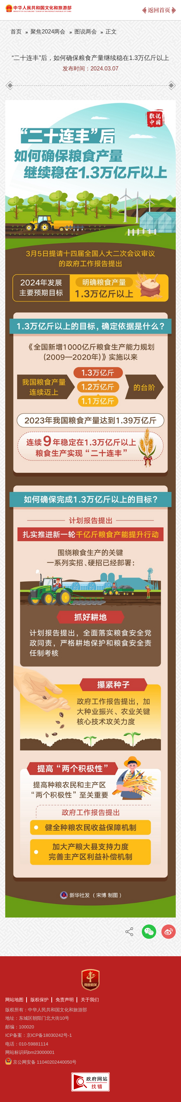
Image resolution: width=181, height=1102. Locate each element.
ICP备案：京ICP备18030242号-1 (38, 1035)
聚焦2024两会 (47, 32)
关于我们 (90, 999)
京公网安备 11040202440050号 (45, 1062)
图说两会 (85, 32)
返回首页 (159, 10)
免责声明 (65, 999)
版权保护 (39, 999)
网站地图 (14, 999)
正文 (111, 32)
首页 (16, 32)
